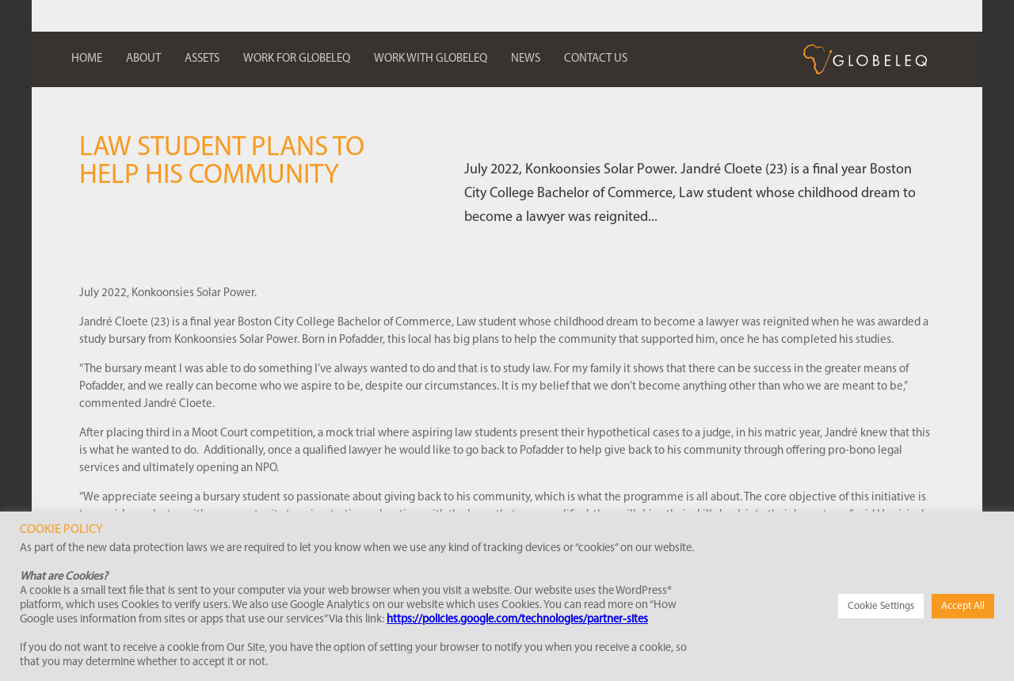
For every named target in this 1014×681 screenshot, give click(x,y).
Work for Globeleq (296, 59)
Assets (202, 59)
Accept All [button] (963, 606)
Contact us (595, 59)
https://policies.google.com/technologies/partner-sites (517, 620)
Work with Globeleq (430, 59)
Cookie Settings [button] (881, 606)
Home (86, 59)
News (525, 59)
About (143, 59)
